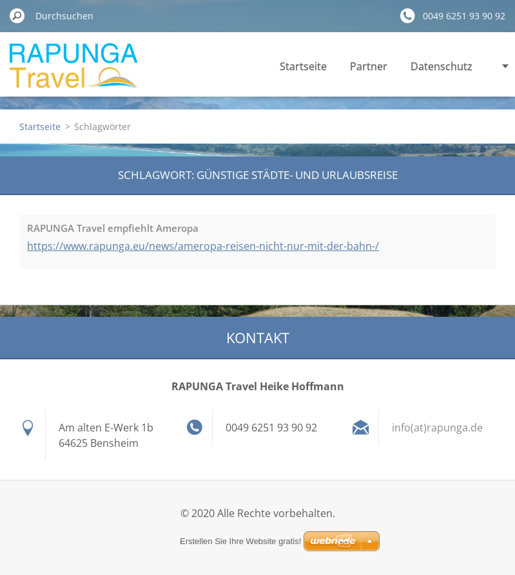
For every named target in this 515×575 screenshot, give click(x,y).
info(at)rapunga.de (437, 427)
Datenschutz (441, 66)
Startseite (303, 66)
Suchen (17, 15)
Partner (368, 66)
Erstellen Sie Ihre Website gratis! (240, 541)
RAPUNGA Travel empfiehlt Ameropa (113, 228)
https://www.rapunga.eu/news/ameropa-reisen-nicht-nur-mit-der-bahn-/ (203, 246)
